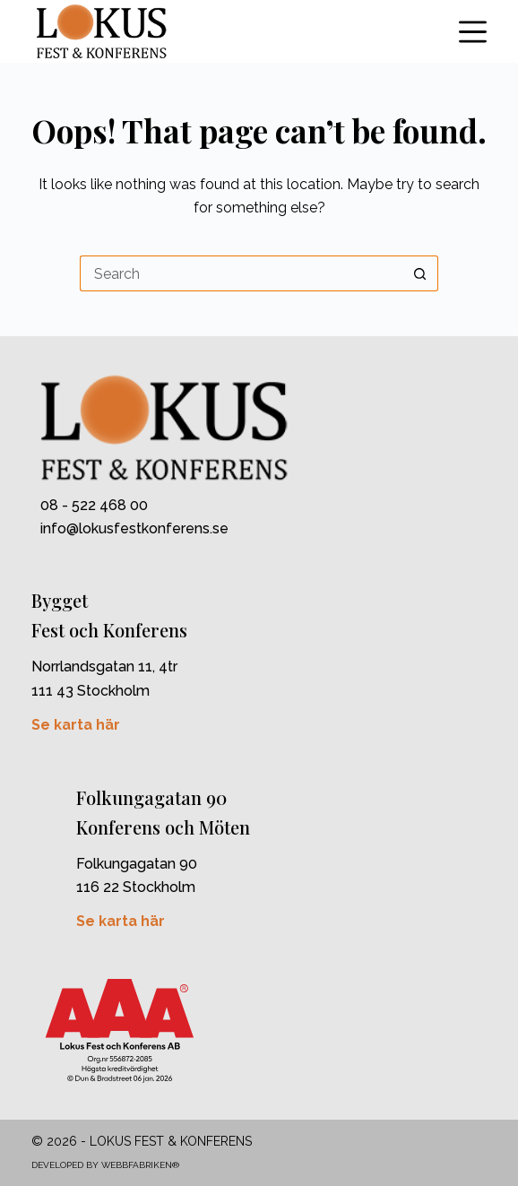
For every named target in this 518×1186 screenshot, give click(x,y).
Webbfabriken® (140, 1165)
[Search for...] (241, 273)
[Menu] (473, 32)
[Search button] (420, 273)
